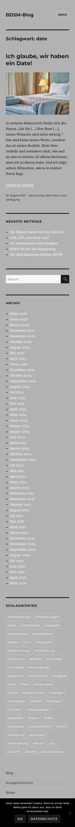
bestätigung (17, 634)
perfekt (36, 701)
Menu (62, 14)
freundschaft (39, 667)
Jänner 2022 (19, 488)
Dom (27, 642)
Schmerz (14, 709)
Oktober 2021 (20, 505)
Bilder (10, 793)
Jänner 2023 (19, 448)
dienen (13, 642)
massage (56, 693)
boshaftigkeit (42, 634)
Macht (12, 693)
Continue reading (19, 185)
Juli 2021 (16, 516)
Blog (9, 773)
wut (52, 743)
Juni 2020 (17, 566)
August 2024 (20, 387)
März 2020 (18, 583)
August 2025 (20, 347)
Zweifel (30, 752)
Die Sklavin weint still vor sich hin (37, 232)
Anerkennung (18, 617)
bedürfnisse (30, 625)
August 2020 (20, 555)
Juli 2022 (17, 465)
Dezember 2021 (22, 493)
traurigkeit (15, 726)
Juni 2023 (17, 437)
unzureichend (40, 726)
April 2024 (18, 409)
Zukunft (13, 752)
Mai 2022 (17, 471)
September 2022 (23, 460)
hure (63, 195)
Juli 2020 (17, 561)
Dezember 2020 (22, 538)
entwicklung (44, 651)
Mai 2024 (17, 403)
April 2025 (18, 359)
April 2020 (18, 578)
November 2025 (22, 336)
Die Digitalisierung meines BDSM (36, 254)
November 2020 (22, 544)
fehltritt (36, 659)
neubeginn (16, 701)
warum (38, 743)
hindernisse (38, 676)
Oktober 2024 (21, 375)
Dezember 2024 (22, 370)
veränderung (17, 743)
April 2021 (18, 527)
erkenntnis (16, 659)
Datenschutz (44, 819)
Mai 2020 (17, 572)
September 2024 (23, 381)
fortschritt (54, 659)
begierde (52, 625)
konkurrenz (43, 684)
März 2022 (18, 482)
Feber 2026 (19, 319)
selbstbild (15, 718)
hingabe (59, 676)
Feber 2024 (19, 420)
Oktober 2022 (21, 454)
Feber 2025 (19, 364)
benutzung (36, 195)
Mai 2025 (17, 353)
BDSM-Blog (20, 15)
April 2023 (18, 443)
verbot (61, 726)
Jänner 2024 (19, 426)
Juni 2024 (17, 398)
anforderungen (47, 617)
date (48, 195)
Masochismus (33, 693)
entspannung (18, 651)
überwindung (52, 752)
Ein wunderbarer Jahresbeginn (34, 243)
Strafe (48, 718)
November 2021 (22, 499)
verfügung (13, 199)
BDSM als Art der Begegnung (33, 249)
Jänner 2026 (19, 325)
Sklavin (33, 718)
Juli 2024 (17, 392)
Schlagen (53, 701)
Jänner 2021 (19, 533)
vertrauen (37, 735)
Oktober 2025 (21, 342)
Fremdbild (15, 667)
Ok (20, 819)
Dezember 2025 (22, 330)
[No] (70, 813)
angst (12, 625)
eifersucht (44, 642)
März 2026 (18, 314)
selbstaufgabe (37, 709)
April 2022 (18, 476)
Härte (24, 684)
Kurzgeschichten (19, 783)
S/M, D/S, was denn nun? (30, 238)
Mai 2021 (17, 521)
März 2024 (18, 415)
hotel (55, 195)
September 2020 (23, 549)
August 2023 (20, 432)
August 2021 (19, 510)
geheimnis (16, 676)
